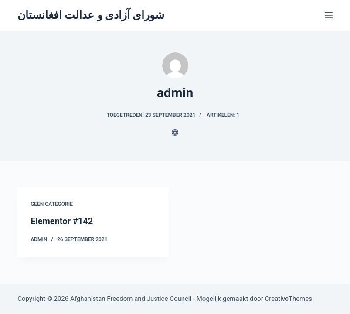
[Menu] (329, 15)
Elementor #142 (62, 221)
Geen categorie (52, 204)
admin (39, 239)
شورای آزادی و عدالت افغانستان (90, 15)
